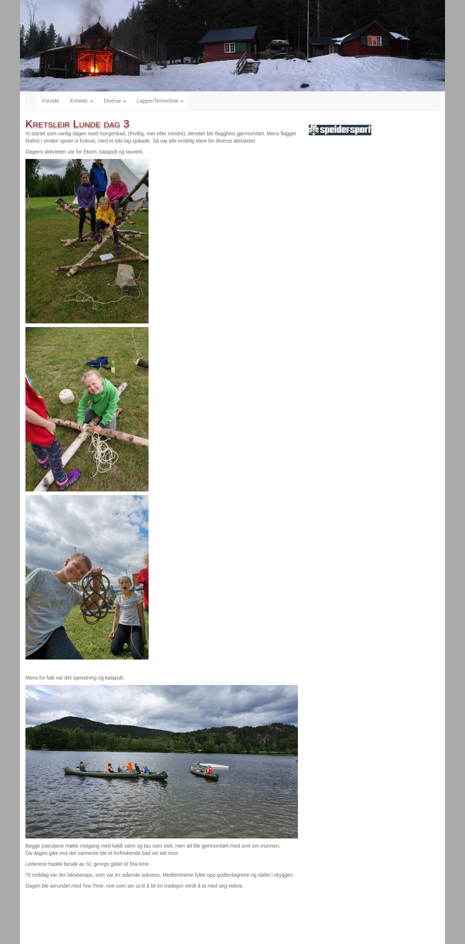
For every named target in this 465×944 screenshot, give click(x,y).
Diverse (115, 101)
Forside (50, 101)
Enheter (81, 101)
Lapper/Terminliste (160, 101)
